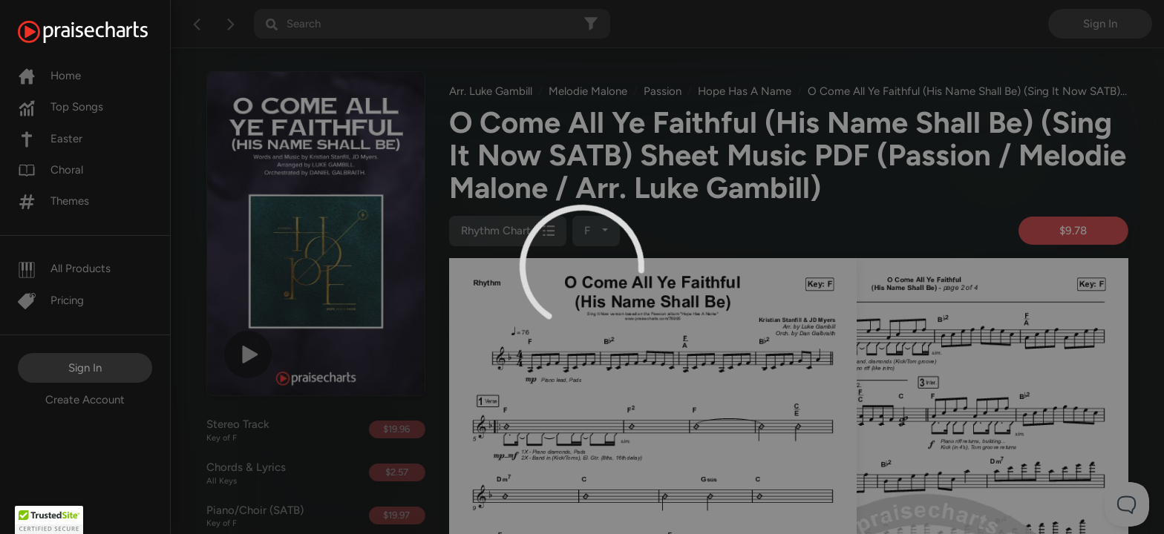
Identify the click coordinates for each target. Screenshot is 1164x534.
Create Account (85, 399)
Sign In (85, 368)
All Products (64, 268)
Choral (50, 170)
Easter (50, 138)
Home (49, 75)
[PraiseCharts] (101, 32)
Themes (53, 201)
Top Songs (60, 106)
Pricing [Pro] (51, 300)
